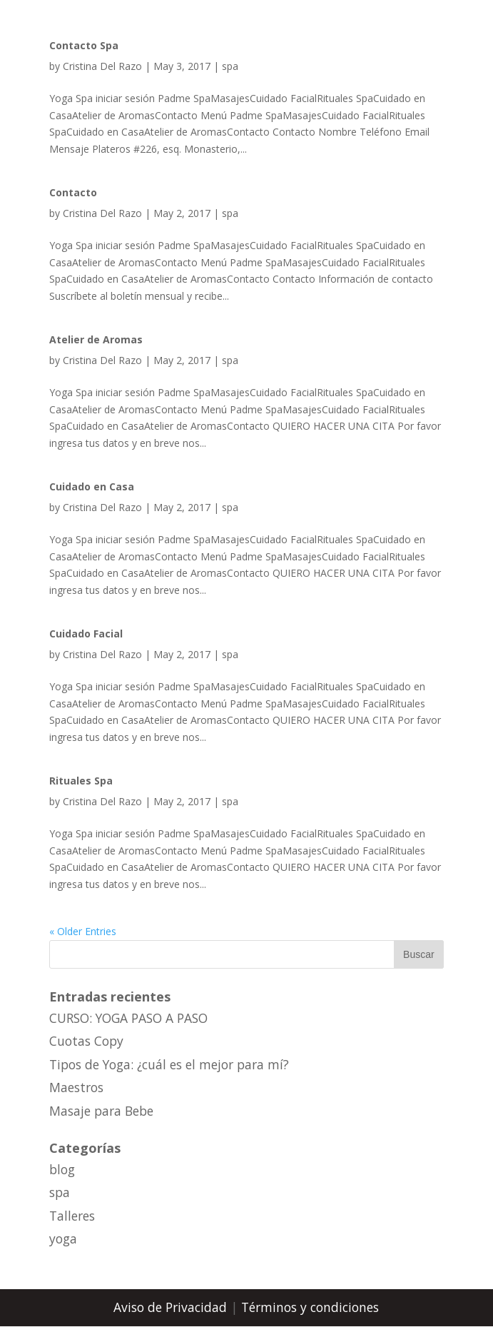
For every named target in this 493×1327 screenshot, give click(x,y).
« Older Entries (82, 931)
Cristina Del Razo (102, 66)
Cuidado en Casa (91, 486)
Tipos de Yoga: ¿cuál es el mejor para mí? (169, 1064)
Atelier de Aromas (96, 339)
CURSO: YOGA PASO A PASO (128, 1017)
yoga (63, 1238)
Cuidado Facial (86, 633)
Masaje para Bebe (101, 1110)
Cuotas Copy (86, 1040)
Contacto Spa (83, 45)
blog (62, 1169)
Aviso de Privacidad (171, 1307)
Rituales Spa (81, 780)
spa (230, 66)
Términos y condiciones (310, 1307)
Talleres (72, 1215)
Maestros (76, 1087)
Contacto (73, 192)
